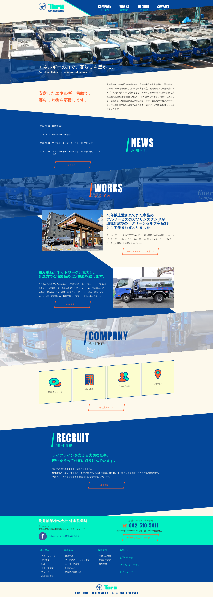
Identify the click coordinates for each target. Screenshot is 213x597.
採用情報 (104, 485)
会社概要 (45, 560)
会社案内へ (104, 407)
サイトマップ (125, 572)
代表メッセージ (48, 556)
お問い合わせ (125, 557)
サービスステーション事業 (138, 251)
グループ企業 (47, 568)
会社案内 (43, 550)
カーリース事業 (72, 564)
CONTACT (163, 7)
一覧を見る (70, 165)
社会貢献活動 (47, 576)
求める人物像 (105, 556)
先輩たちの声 (105, 560)
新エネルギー (71, 568)
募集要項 (103, 564)
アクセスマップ (78, 529)
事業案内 (67, 550)
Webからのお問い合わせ (138, 537)
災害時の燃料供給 (73, 572)
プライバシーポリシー (130, 564)
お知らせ (123, 550)
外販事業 (70, 304)
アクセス (45, 572)
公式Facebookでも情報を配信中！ (63, 536)
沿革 (43, 564)
